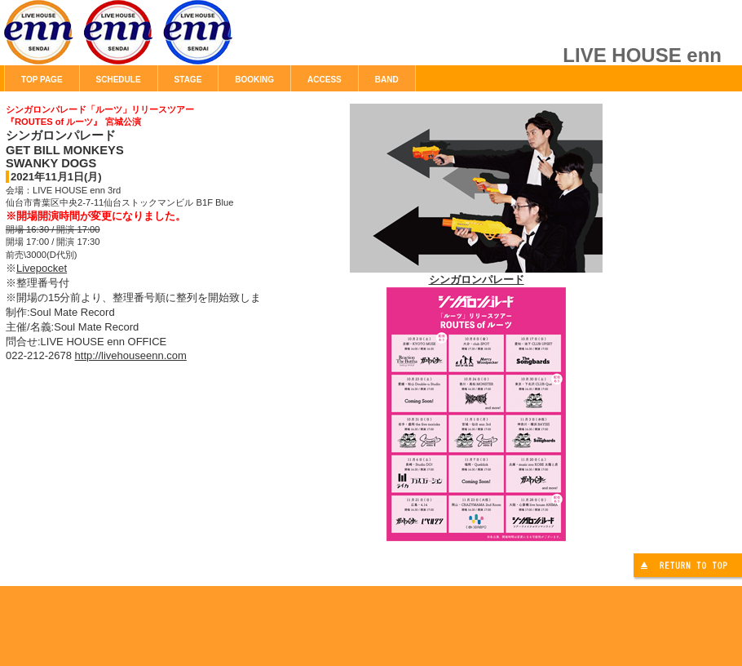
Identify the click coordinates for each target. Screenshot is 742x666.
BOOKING (254, 79)
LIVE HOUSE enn (187, 41)
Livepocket (41, 268)
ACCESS (324, 79)
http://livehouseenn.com (131, 355)
